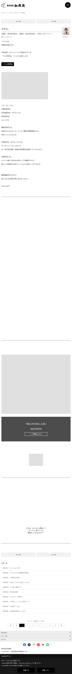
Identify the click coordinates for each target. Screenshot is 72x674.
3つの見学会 (8, 64)
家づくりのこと (6, 37)
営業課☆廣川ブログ (44, 34)
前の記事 (18, 21)
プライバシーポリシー (25, 663)
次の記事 (53, 21)
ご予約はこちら (36, 434)
